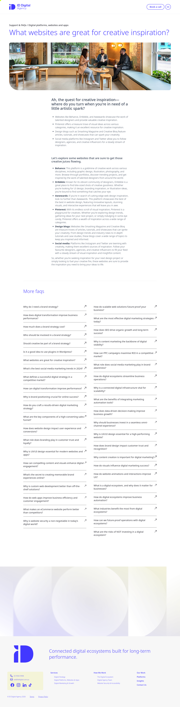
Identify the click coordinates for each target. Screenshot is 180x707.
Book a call (155, 6)
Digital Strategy (59, 677)
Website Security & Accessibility (108, 683)
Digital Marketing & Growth (64, 683)
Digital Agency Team (104, 680)
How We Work (100, 673)
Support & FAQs (17, 25)
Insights (140, 681)
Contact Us (141, 685)
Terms (32, 697)
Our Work (141, 673)
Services (54, 673)
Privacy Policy (43, 697)
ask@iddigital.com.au (21, 679)
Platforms (141, 677)
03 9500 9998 (19, 676)
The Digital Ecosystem (105, 677)
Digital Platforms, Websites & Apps (66, 680)
